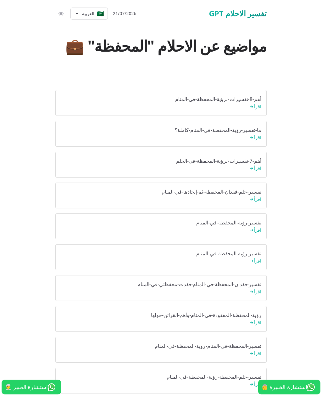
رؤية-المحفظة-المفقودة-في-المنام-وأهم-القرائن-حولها (161, 319)
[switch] (60, 13)
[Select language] (89, 14)
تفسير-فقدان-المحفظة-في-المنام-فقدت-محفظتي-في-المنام (161, 288)
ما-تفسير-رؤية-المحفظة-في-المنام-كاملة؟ (161, 134)
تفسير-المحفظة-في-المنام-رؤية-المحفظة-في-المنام (161, 349)
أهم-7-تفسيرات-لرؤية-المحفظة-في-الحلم (161, 164)
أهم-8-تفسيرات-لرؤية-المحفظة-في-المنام (161, 103)
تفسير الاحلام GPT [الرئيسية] (238, 13)
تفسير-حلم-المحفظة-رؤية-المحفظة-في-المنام (161, 380)
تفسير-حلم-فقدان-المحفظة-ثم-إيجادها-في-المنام (161, 195)
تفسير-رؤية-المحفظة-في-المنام (161, 226)
